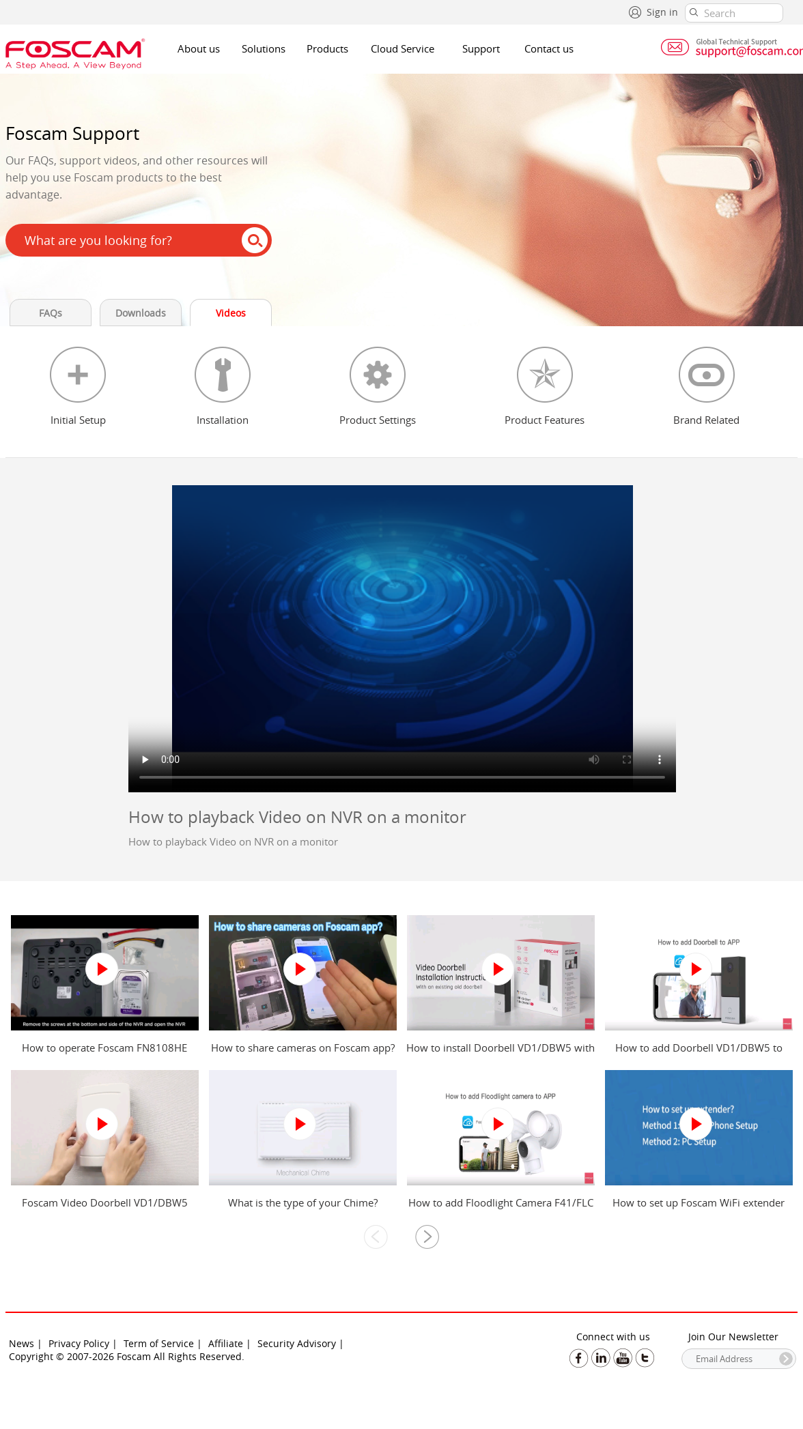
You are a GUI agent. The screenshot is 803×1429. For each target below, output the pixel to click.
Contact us (549, 48)
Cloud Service (402, 48)
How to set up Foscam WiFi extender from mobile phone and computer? (698, 1209)
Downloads (140, 312)
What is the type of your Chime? (303, 1202)
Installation (223, 420)
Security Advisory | (300, 1343)
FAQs (50, 312)
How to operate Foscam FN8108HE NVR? (104, 1054)
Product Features (544, 420)
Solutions (263, 48)
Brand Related (706, 420)
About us (199, 48)
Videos (231, 312)
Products (327, 48)
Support (481, 48)
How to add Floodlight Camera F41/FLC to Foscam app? (500, 1209)
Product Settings (377, 420)
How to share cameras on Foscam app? (303, 1047)
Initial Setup (78, 420)
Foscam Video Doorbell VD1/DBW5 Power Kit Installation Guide (105, 1209)
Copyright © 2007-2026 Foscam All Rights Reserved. (126, 1356)
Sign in (662, 11)
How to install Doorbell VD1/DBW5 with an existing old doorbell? (500, 1054)
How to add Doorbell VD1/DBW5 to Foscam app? (699, 1054)
